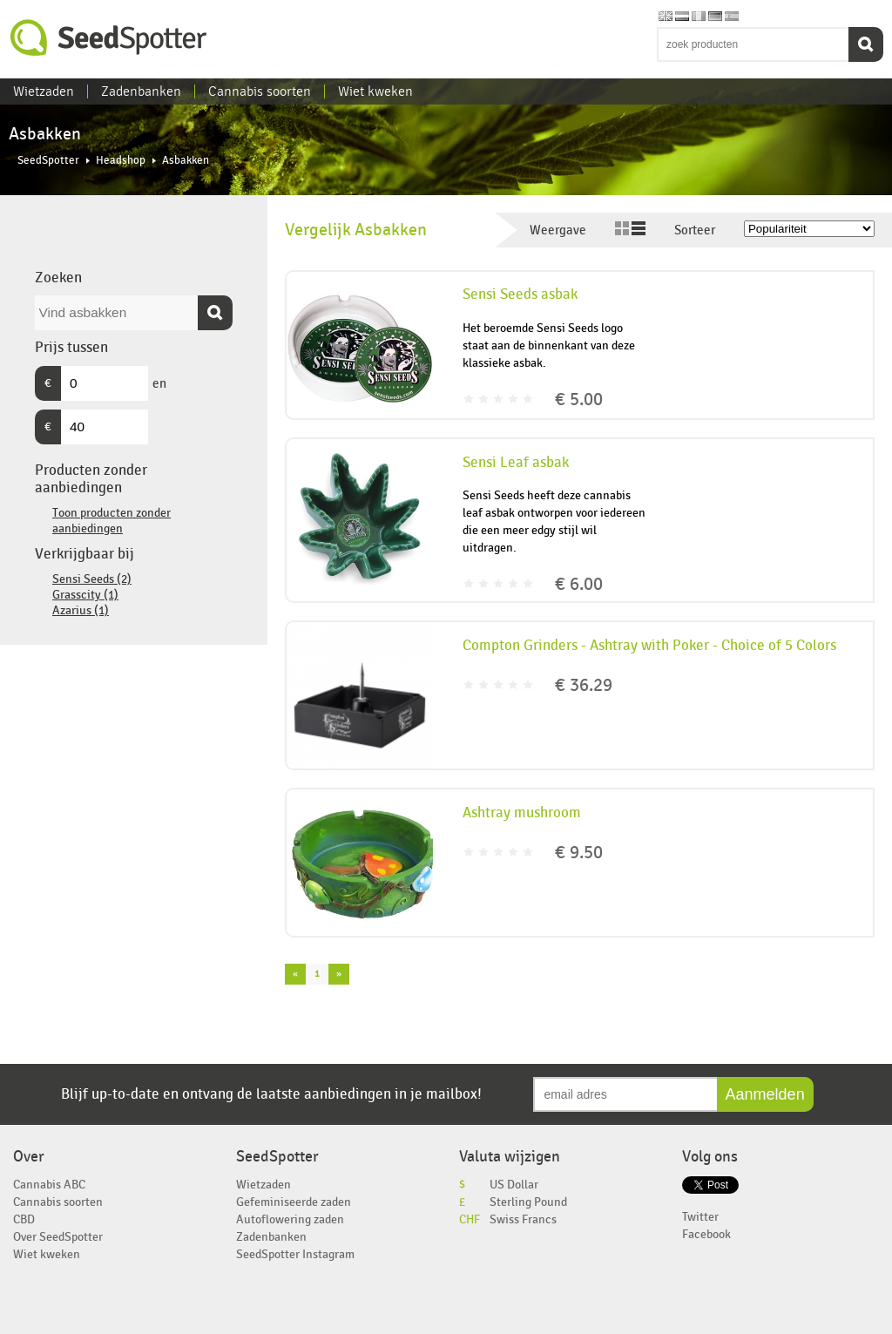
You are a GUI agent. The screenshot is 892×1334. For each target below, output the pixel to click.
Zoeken (865, 44)
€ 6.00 (579, 584)
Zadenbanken (141, 91)
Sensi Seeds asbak (520, 294)
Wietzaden (43, 91)
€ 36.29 (583, 685)
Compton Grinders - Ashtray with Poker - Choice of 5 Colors (649, 645)
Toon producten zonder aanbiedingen (111, 520)
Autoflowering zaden (290, 1219)
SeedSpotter (109, 38)
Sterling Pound (528, 1202)
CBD (24, 1219)
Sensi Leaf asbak (516, 462)
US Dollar (514, 1184)
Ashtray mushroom (522, 813)
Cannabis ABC (49, 1184)
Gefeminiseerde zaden (293, 1202)
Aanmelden (765, 1094)
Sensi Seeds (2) (92, 579)
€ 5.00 (579, 399)
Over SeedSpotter (58, 1236)
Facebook (706, 1234)
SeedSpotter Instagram (295, 1254)
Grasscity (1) (85, 594)
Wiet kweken (375, 91)
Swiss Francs (523, 1219)
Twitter (700, 1216)
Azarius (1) (80, 610)
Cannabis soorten (259, 91)
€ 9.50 (579, 852)
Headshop (120, 160)
